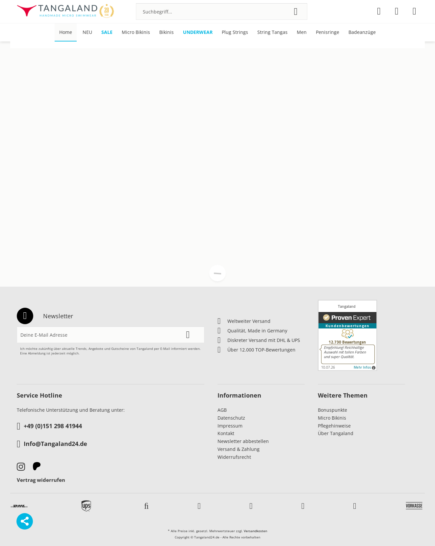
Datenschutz (231, 418)
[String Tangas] (272, 32)
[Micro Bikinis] (136, 32)
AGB (222, 410)
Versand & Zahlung (239, 449)
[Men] (301, 32)
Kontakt (226, 433)
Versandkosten (255, 531)
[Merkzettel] (378, 11)
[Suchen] (295, 11)
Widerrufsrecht (234, 457)
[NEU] (87, 32)
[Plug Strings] (235, 32)
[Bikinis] (166, 32)
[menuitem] (222, 11)
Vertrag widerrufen (41, 480)
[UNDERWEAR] (197, 32)
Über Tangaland (335, 433)
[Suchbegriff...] (222, 11)
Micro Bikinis (332, 418)
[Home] (66, 32)
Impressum (230, 426)
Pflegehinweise (334, 426)
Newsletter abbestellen (243, 441)
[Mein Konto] (396, 11)
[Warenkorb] (414, 11)
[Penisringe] (327, 32)
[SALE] (107, 32)
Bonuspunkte (332, 410)
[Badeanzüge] (362, 32)
